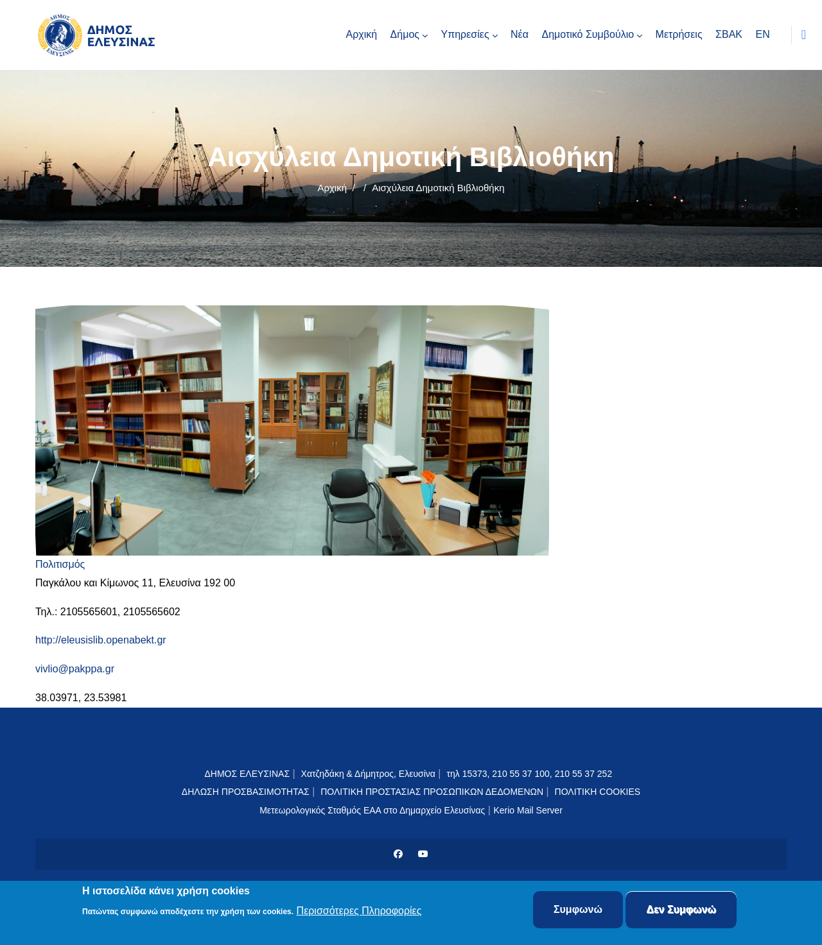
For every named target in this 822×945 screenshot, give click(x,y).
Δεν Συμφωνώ (681, 911)
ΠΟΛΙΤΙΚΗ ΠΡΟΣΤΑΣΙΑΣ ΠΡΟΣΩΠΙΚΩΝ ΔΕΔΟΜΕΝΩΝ (431, 792)
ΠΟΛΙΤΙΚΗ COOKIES (598, 792)
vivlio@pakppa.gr (74, 668)
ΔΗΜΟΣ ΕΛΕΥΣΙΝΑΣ (247, 774)
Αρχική (332, 187)
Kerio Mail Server (527, 810)
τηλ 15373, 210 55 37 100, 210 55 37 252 (530, 774)
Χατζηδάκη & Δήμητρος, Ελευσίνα (368, 774)
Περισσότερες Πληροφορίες (359, 912)
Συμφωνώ (578, 911)
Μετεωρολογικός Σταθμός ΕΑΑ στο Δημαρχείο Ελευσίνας (372, 810)
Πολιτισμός (60, 564)
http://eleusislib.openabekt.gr (100, 639)
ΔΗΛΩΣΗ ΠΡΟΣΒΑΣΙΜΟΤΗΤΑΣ (246, 792)
